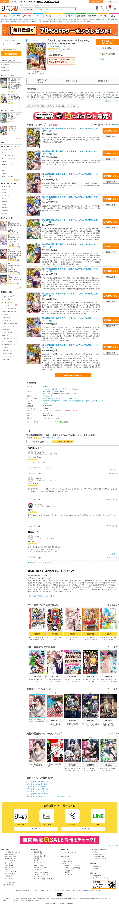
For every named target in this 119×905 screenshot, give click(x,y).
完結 (29, 106)
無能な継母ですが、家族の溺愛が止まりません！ (14, 225)
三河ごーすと (86, 770)
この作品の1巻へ (102, 59)
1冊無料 (72, 634)
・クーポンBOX (37, 862)
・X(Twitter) (95, 868)
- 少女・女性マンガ (10, 856)
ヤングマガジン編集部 (73, 681)
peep (74, 770)
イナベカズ (57, 766)
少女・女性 (27, 16)
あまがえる (11, 130)
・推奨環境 (65, 872)
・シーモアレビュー (9, 885)
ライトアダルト (114, 15)
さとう (105, 770)
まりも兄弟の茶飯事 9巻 (55, 679)
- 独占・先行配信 (9, 874)
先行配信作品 (6, 320)
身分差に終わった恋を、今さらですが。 (14, 266)
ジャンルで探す (27, 9)
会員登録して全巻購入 (72, 375)
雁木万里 (55, 725)
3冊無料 (108, 634)
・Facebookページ (98, 866)
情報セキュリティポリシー (48, 890)
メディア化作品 (7, 332)
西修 (55, 639)
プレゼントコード (8, 356)
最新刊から (115, 124)
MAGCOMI (72, 19)
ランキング (7, 302)
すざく (85, 639)
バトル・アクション (8, 156)
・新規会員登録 (37, 852)
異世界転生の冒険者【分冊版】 (14, 115)
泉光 (73, 725)
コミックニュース (8, 350)
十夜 (9, 243)
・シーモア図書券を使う (40, 872)
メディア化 (102, 16)
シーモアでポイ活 (8, 326)
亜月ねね (72, 639)
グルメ (4, 168)
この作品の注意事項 (36, 74)
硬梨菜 (111, 639)
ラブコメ (5, 152)
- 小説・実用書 (8, 867)
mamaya (32, 721)
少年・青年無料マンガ (9, 311)
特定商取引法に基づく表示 (63, 890)
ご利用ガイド (6, 64)
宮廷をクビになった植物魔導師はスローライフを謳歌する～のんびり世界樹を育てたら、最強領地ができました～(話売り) (14, 84)
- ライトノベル (8, 863)
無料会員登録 (96, 2)
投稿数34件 (60, 49)
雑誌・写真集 (92, 16)
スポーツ (5, 174)
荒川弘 (4, 189)
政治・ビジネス (7, 165)
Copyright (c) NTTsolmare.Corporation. (59, 903)
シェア (56, 421)
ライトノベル (70, 16)
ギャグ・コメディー (8, 159)
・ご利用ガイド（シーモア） (71, 866)
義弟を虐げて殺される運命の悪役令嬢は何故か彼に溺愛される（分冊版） (14, 254)
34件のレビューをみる (53, 438)
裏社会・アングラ (7, 177)
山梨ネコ (16, 259)
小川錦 (92, 725)
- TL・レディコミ (9, 861)
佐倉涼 (90, 639)
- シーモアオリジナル (11, 872)
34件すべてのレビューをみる (40, 562)
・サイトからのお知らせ (40, 877)
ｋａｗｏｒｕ (14, 280)
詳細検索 (5, 347)
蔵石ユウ (50, 766)
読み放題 (13, 1)
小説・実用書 (81, 16)
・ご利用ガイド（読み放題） (71, 868)
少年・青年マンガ (40, 19)
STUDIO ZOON (13, 271)
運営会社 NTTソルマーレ (96, 890)
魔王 (58, 392)
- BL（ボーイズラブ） (11, 859)
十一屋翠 (50, 46)
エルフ (53, 392)
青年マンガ (51, 19)
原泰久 (4, 192)
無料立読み (37, 676)
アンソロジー (6, 186)
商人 (48, 392)
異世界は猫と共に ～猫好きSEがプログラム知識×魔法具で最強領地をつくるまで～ (14, 98)
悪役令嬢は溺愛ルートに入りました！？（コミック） (14, 239)
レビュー (22, 1)
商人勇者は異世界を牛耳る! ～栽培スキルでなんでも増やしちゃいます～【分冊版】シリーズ (73, 401)
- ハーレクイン (8, 869)
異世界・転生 (39, 106)
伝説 (44, 392)
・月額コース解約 (38, 865)
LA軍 (88, 725)
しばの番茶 (11, 118)
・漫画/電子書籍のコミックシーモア (14, 852)
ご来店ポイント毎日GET (10, 323)
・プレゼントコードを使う (41, 875)
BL (38, 16)
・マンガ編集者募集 (98, 856)
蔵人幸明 (57, 681)
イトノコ (52, 681)
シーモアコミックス (48, 15)
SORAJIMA (11, 231)
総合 (5, 16)
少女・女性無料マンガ (9, 308)
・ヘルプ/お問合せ (68, 861)
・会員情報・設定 (38, 858)
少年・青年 (16, 16)
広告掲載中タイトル (8, 344)
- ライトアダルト (9, 878)
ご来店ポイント (36, 829)
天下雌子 (105, 725)
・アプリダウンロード (69, 852)
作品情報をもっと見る (112, 101)
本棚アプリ (5, 359)
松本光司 (5, 213)
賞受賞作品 (5, 329)
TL (59, 16)
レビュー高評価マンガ (9, 341)
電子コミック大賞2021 (56, 106)
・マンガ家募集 (97, 854)
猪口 (17, 280)
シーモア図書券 (7, 353)
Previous (28, 621)
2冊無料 (37, 634)
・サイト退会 (36, 869)
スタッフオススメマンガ (10, 338)
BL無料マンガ (6, 314)
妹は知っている (55, 724)
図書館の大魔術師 (72, 724)
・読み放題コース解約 (39, 867)
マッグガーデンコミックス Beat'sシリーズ (92, 19)
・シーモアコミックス (99, 859)
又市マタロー (65, 46)
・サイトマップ (67, 874)
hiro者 (88, 681)
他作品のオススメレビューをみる (41, 596)
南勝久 (4, 204)
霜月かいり (5, 195)
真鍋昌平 (5, 201)
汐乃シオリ (15, 245)
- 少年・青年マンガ (10, 854)
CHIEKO (111, 725)
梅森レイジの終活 (55, 764)
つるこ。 (11, 229)
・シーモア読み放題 (9, 883)
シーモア (4, 1)
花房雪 (93, 770)
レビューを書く (53, 52)
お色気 (4, 162)
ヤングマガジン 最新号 (72, 679)
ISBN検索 (85, 890)
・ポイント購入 (37, 854)
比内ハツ (110, 770)
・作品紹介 (95, 852)
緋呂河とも (5, 198)
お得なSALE (6, 317)
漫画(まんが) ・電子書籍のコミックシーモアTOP (17, 19)
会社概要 (18, 890)
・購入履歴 (36, 860)
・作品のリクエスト (68, 870)
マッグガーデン (62, 19)
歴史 (3, 171)
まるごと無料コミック (8, 305)
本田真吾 (5, 207)
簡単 (101, 124)
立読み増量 (90, 634)
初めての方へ (6, 67)
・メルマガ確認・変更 (39, 856)
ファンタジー (6, 149)
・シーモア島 (66, 859)
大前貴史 (39, 639)
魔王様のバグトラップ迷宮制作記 (14, 127)
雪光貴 (10, 259)
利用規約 (24, 890)
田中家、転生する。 (14, 278)
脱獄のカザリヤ (108, 724)
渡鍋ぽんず (11, 269)
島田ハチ (95, 639)
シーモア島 (31, 1)
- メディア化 (8, 876)
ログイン (111, 2)
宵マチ (14, 243)
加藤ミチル (11, 280)
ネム (10, 120)
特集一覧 (5, 335)
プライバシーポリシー (34, 890)
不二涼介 (106, 639)
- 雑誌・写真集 (8, 865)
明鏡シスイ (33, 639)
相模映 (57, 46)
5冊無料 (55, 634)
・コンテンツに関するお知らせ (42, 879)
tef (43, 639)
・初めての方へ (67, 863)
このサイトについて (76, 890)
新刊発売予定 (6, 299)
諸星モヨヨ (68, 770)
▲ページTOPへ (114, 846)
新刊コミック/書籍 (7, 296)
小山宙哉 (5, 210)
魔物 (62, 392)
